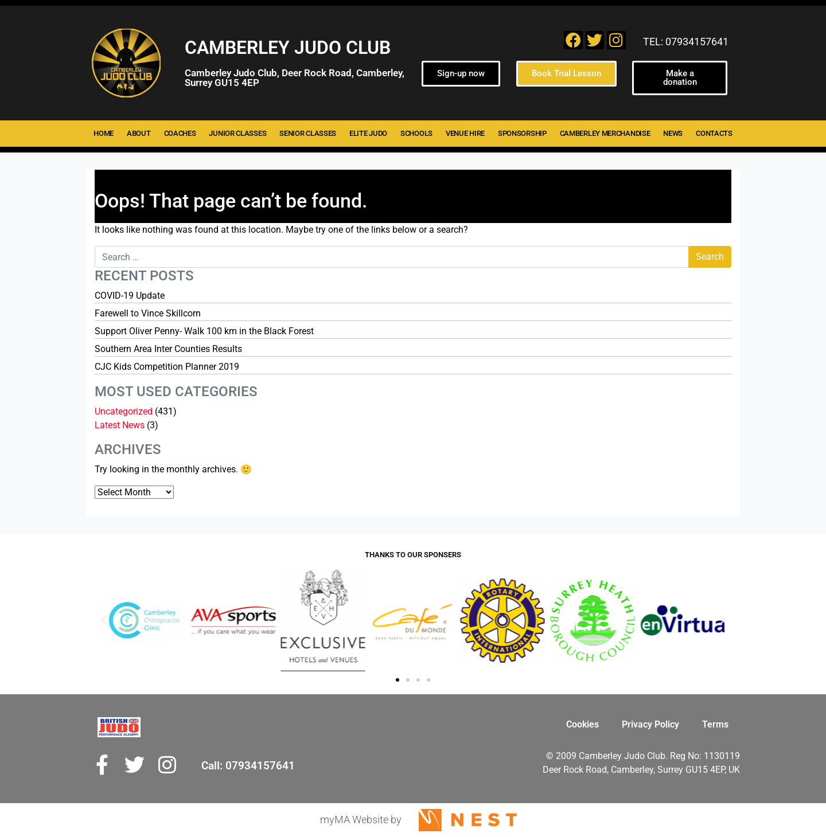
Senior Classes (307, 133)
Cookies (582, 724)
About (139, 133)
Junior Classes (237, 133)
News (673, 133)
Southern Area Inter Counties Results (168, 348)
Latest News (120, 425)
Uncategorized (124, 411)
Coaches (180, 133)
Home (103, 133)
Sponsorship (522, 133)
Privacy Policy (650, 724)
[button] (103, 620)
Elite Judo (368, 133)
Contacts (714, 133)
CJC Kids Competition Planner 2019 (167, 366)
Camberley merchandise (605, 133)
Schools (416, 133)
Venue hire (465, 133)
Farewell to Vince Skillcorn (148, 313)
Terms (715, 724)
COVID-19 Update (130, 295)
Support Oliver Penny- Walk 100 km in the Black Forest (204, 331)
